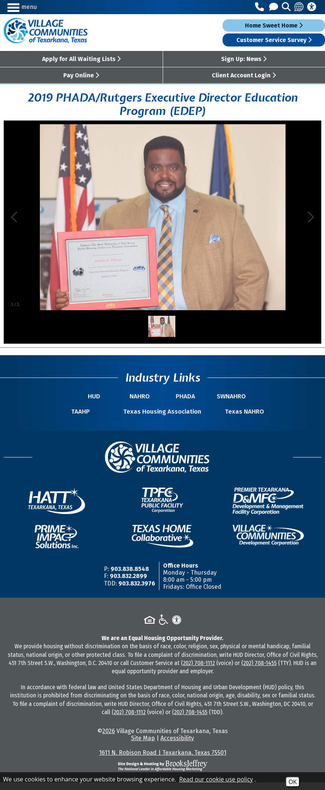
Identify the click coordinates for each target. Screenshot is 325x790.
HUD (104, 396)
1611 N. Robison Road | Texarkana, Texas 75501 (162, 760)
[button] (46, 7)
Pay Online (81, 75)
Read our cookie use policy (216, 779)
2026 (108, 738)
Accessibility (177, 745)
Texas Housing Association (162, 415)
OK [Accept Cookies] (293, 782)
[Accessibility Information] (311, 7)
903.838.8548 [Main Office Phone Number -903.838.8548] (130, 576)
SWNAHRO (220, 396)
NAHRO (143, 396)
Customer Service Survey (274, 40)
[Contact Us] (274, 7)
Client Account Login (244, 75)
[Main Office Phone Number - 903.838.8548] (260, 7)
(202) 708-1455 (259, 670)
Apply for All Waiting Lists (81, 58)
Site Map (143, 745)
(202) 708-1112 (198, 670)
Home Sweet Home (274, 25)
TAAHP (86, 419)
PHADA (182, 396)
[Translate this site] (299, 7)
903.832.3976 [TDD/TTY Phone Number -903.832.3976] (136, 591)
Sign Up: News (244, 58)
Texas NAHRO (238, 419)
